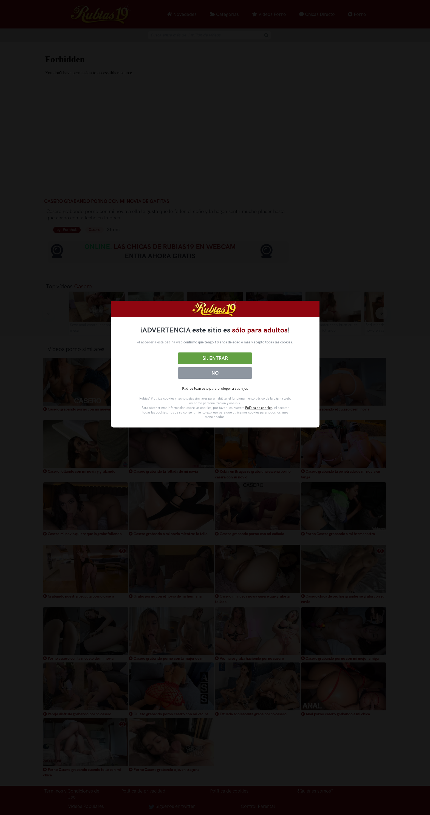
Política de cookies (258, 408)
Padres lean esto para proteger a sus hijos (215, 388)
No (215, 373)
